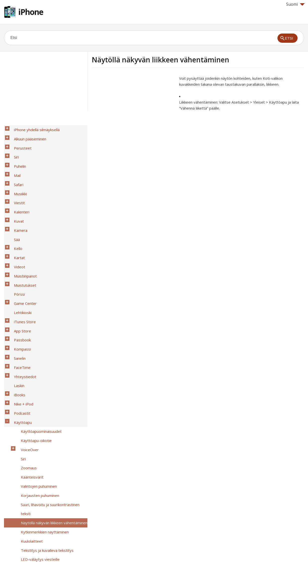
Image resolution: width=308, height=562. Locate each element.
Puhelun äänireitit (32, 438)
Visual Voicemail (31, 490)
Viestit (16, 180)
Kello (15, 212)
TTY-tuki (25, 483)
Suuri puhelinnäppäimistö (39, 503)
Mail (14, 160)
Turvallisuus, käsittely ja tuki (34, 535)
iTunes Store (22, 264)
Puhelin (17, 154)
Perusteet (20, 141)
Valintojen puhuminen (36, 380)
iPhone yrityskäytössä (30, 522)
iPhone (30, 11)
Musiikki (17, 173)
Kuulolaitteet (29, 412)
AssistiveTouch (31, 477)
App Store (19, 270)
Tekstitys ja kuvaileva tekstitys (44, 419)
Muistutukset (22, 238)
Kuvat (16, 193)
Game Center (22, 251)
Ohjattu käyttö (30, 464)
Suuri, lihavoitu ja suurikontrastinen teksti (52, 393)
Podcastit (19, 328)
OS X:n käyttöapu (32, 516)
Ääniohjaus (27, 509)
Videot (16, 225)
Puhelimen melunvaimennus (41, 457)
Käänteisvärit (29, 373)
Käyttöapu (20, 335)
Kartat (16, 218)
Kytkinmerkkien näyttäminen (42, 406)
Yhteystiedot (22, 302)
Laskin (16, 309)
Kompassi (19, 283)
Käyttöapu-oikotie (33, 348)
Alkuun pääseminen (27, 134)
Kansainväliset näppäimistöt (35, 528)
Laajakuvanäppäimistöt (37, 496)
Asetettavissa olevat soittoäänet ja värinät (48, 448)
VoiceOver (27, 354)
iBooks (16, 315)
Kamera (17, 199)
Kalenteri (18, 186)
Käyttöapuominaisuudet (38, 341)
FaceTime (19, 296)
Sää (14, 205)
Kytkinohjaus (28, 470)
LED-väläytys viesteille (37, 425)
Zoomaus (26, 367)
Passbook (19, 277)
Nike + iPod (20, 322)
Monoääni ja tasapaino (37, 432)
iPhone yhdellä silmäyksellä (34, 128)
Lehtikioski (20, 257)
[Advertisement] (133, 110)
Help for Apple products (22, 550)
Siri (13, 147)
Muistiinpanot (22, 231)
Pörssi (16, 244)
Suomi (295, 4)
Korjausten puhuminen (37, 386)
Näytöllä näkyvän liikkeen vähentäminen (51, 399)
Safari (15, 167)
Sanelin (17, 289)
